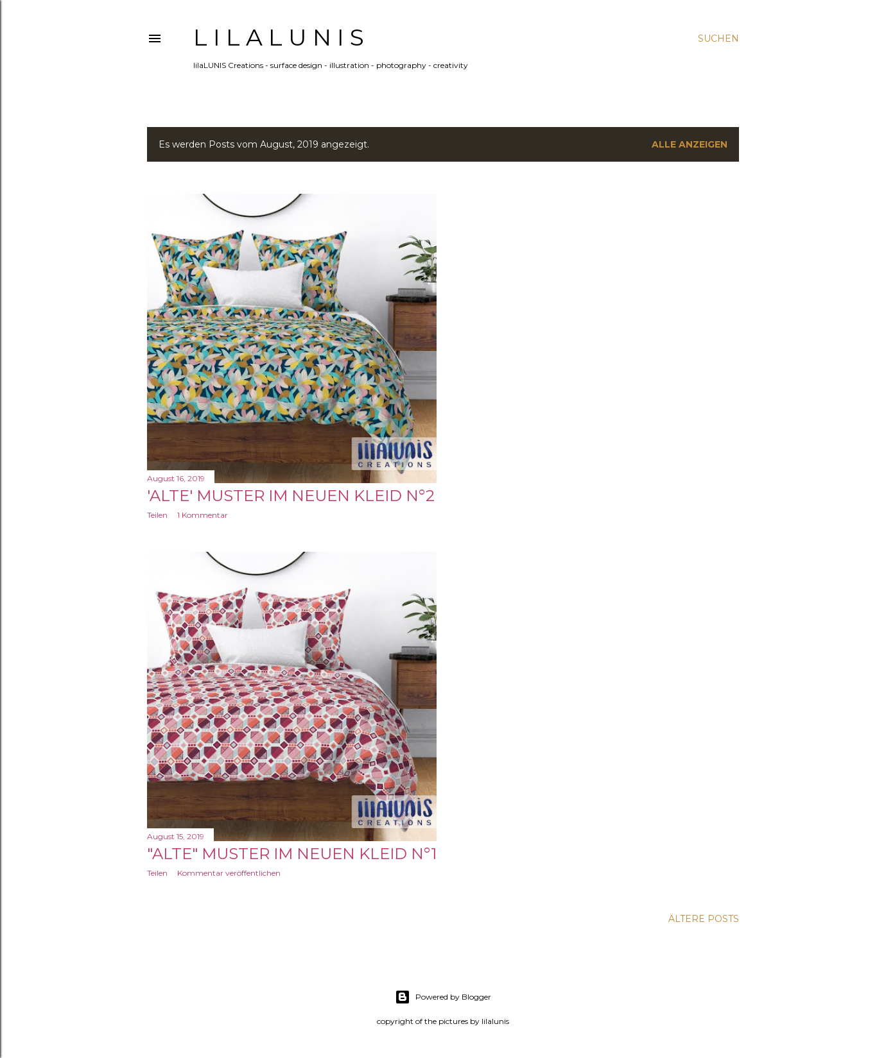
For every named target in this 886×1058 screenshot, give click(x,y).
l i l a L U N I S (278, 37)
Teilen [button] (157, 515)
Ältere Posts (703, 919)
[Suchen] (718, 38)
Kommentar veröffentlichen (229, 873)
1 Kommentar (202, 515)
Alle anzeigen (689, 144)
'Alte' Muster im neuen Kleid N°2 (291, 495)
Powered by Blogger (443, 997)
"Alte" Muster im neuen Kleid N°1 (292, 853)
